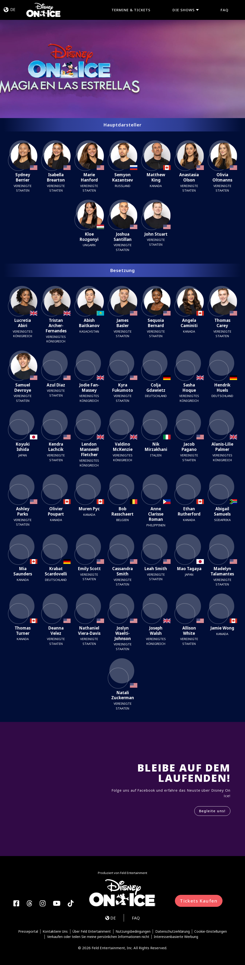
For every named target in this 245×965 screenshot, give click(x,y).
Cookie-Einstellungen (210, 931)
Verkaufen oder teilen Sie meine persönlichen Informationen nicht (98, 937)
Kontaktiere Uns (55, 931)
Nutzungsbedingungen (133, 931)
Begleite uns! (212, 810)
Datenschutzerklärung (172, 931)
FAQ (224, 9)
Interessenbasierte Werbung (176, 937)
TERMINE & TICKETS (130, 9)
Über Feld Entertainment (91, 931)
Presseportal (28, 931)
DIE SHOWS (184, 10)
